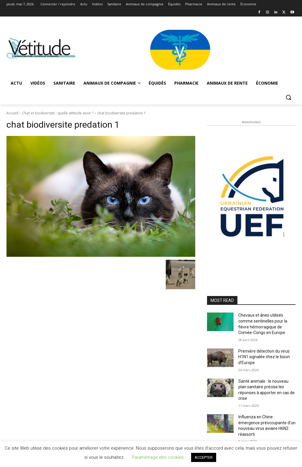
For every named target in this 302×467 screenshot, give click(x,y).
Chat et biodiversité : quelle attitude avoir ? (57, 113)
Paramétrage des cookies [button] (158, 457)
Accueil (12, 113)
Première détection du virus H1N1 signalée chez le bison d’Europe (264, 357)
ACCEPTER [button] (204, 457)
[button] (288, 97)
